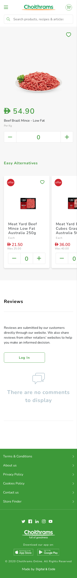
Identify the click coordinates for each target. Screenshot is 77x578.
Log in (24, 357)
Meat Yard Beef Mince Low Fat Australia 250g (22, 228)
